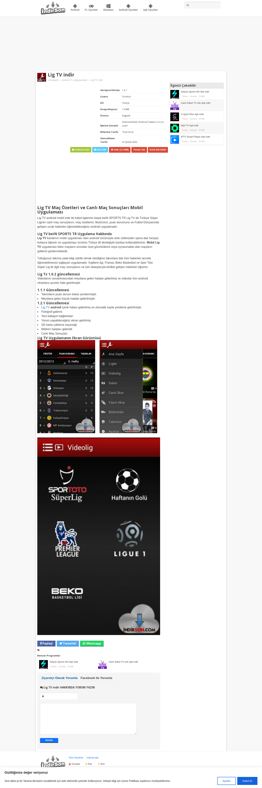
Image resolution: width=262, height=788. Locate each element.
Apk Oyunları (150, 9)
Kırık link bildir (158, 149)
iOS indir (101, 149)
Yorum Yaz (139, 149)
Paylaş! (47, 643)
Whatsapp (93, 643)
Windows (108, 9)
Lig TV (45, 307)
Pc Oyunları (91, 9)
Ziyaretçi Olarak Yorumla (59, 678)
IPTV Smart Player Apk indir (195, 136)
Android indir (81, 149)
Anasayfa (53, 80)
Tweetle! (69, 643)
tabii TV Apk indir (190, 125)
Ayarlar (227, 780)
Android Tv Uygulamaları (74, 80)
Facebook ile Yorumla (96, 678)
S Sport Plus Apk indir (192, 114)
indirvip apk (93, 763)
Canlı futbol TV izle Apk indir (123, 661)
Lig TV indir (61, 74)
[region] (131, 777)
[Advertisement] (131, 43)
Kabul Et (247, 780)
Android (75, 9)
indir (121, 149)
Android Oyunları (128, 9)
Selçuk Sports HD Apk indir (64, 661)
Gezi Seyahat (76, 763)
